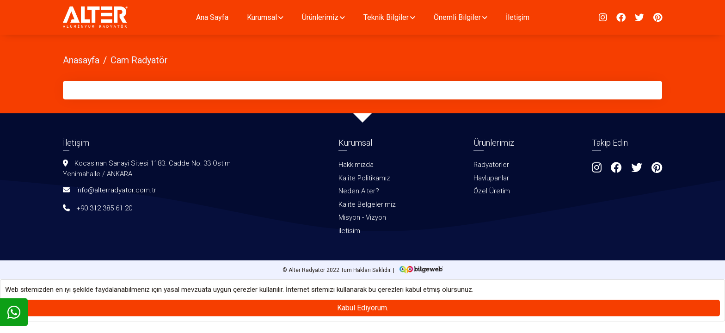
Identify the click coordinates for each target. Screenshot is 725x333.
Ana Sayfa (212, 17)
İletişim (517, 17)
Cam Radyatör (139, 60)
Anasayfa (81, 60)
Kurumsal (262, 17)
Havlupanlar (491, 178)
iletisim (349, 231)
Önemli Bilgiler (457, 17)
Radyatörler (491, 164)
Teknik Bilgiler (386, 17)
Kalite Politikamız (364, 178)
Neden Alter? (358, 191)
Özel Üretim (491, 191)
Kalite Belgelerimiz (367, 204)
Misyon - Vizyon (362, 217)
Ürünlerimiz (320, 17)
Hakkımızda (356, 164)
